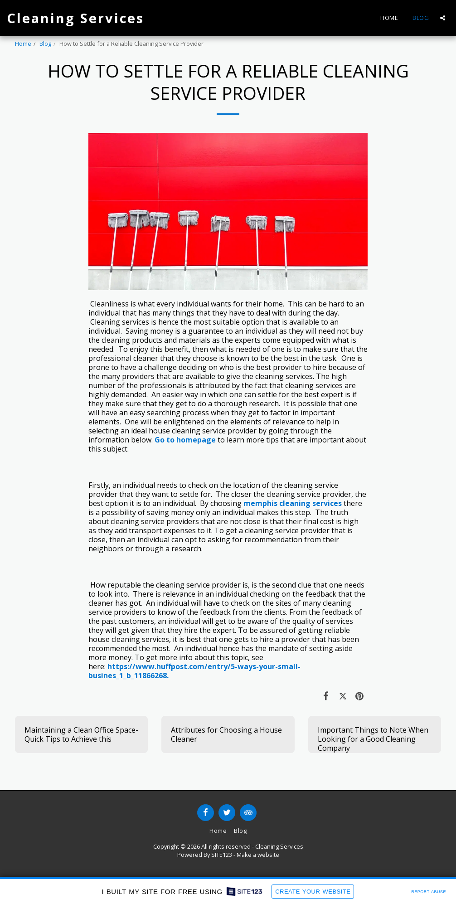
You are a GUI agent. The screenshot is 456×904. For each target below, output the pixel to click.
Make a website (258, 855)
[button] (443, 18)
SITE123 (221, 855)
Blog (45, 43)
